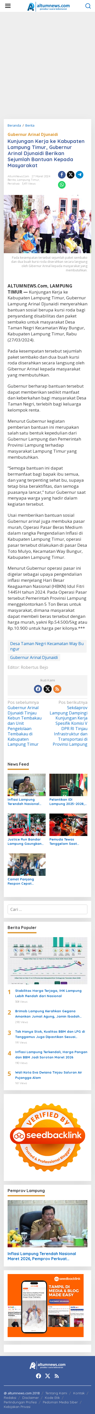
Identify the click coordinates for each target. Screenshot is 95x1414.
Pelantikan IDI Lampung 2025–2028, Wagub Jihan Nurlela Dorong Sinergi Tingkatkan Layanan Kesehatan (67, 801)
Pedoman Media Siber (60, 1402)
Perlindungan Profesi (20, 1402)
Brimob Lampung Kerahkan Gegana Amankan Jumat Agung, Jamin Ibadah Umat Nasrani (47, 1014)
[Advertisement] (47, 65)
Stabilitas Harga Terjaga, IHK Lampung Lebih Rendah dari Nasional (48, 993)
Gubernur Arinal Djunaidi (33, 134)
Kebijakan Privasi (17, 1407)
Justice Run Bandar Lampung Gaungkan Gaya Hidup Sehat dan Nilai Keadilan (25, 841)
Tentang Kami (56, 1393)
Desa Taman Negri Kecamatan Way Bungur (47, 646)
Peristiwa (14, 183)
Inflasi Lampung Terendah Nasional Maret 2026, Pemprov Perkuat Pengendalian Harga (26, 801)
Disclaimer (30, 1398)
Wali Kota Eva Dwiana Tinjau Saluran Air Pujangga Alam (48, 1075)
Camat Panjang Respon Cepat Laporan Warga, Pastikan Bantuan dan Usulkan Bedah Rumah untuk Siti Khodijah (26, 881)
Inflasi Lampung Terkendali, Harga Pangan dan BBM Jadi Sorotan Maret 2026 (51, 1054)
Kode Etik (52, 1398)
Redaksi (10, 1398)
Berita (12, 180)
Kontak (79, 1393)
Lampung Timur (28, 180)
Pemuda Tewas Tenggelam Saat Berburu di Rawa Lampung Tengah (63, 841)
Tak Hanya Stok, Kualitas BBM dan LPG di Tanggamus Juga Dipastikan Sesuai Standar (50, 1034)
